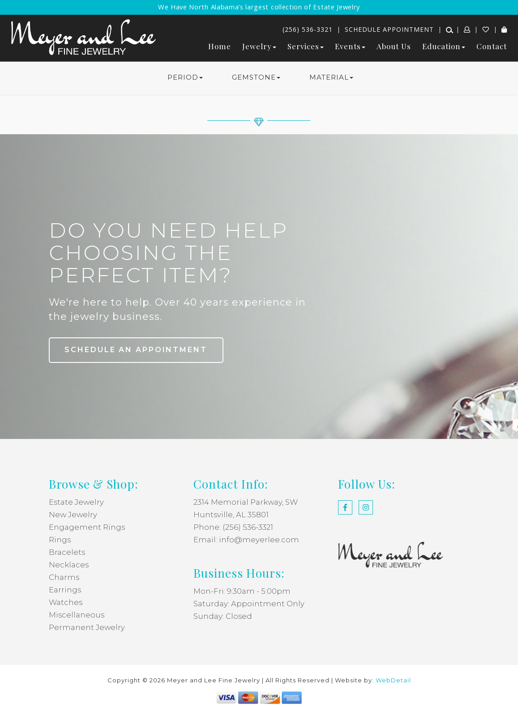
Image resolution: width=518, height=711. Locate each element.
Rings (60, 539)
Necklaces (69, 564)
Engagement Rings (87, 527)
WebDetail (393, 680)
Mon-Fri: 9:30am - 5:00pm (242, 591)
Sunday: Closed (223, 616)
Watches (66, 602)
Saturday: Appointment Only (249, 603)
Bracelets (67, 552)
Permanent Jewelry (87, 627)
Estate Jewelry (77, 502)
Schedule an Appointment (137, 349)
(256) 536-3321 (308, 29)
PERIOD (185, 77)
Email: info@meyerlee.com (246, 539)
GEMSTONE (256, 77)
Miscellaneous (77, 614)
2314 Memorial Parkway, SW (246, 502)
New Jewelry (73, 514)
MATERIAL (331, 77)
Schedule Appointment (389, 29)
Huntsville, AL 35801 (231, 514)
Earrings (65, 589)
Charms (64, 577)
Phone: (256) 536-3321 (233, 527)
